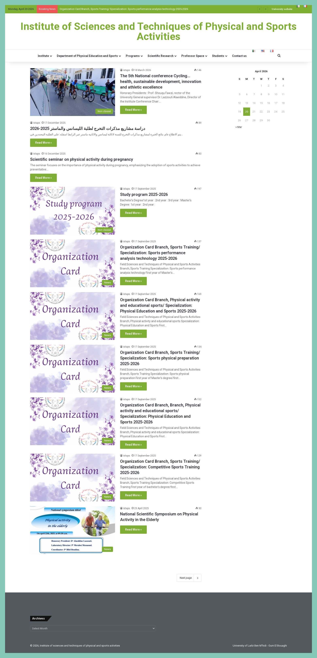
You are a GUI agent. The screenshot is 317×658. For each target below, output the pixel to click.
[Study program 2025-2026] (72, 211)
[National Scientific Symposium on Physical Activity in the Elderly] (72, 530)
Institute (43, 55)
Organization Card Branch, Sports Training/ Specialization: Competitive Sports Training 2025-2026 (160, 467)
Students (218, 55)
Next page (189, 578)
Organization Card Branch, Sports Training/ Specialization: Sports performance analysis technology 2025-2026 (124, 8)
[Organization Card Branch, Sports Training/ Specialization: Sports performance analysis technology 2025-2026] (72, 263)
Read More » (133, 109)
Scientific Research (160, 55)
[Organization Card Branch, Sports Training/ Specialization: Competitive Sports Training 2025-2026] (72, 477)
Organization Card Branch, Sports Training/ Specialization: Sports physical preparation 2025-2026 (160, 358)
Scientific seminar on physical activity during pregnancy (81, 159)
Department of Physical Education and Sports (87, 55)
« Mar (239, 126)
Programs (133, 55)
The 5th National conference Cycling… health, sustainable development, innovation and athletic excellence (160, 81)
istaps (126, 70)
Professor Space (192, 55)
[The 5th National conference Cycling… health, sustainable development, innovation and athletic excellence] (72, 92)
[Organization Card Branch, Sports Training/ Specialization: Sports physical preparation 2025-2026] (72, 369)
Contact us (239, 55)
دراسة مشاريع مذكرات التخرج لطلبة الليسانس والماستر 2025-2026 (87, 128)
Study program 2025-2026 (144, 194)
